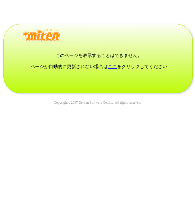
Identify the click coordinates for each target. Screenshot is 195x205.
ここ (112, 66)
